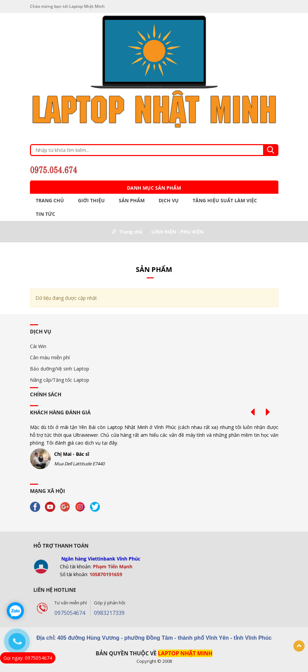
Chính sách (45, 394)
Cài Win (38, 346)
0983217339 (109, 613)
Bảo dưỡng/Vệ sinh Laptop (59, 368)
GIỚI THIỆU (91, 200)
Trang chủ (50, 200)
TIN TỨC (45, 214)
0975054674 (69, 613)
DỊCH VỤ (169, 200)
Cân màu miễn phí (50, 357)
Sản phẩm (132, 200)
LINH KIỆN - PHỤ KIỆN (177, 231)
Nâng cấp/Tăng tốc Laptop (59, 380)
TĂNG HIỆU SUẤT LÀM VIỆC (225, 200)
